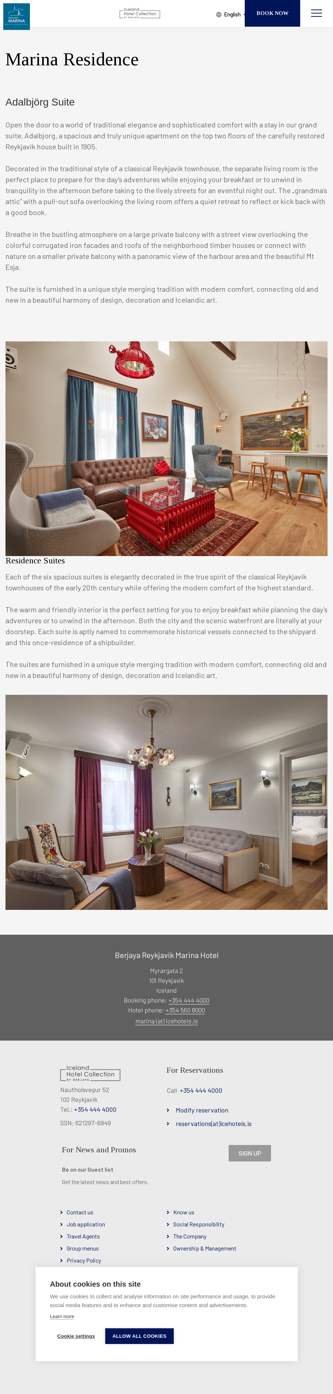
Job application (86, 1224)
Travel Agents (83, 1236)
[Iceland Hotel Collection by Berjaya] (141, 13)
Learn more (62, 1316)
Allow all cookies (140, 1336)
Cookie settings (76, 1336)
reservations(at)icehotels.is (214, 1123)
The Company (189, 1236)
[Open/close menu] (316, 13)
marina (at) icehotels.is (166, 1021)
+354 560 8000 (185, 1010)
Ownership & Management (204, 1248)
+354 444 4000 (189, 1000)
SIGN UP (250, 1153)
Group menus (83, 1248)
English (226, 14)
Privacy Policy (84, 1260)
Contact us (80, 1212)
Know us (183, 1212)
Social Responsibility (198, 1224)
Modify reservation (202, 1110)
